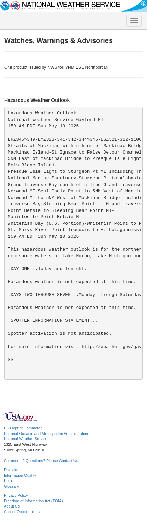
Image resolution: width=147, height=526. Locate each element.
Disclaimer (13, 470)
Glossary (11, 486)
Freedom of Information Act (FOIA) (33, 501)
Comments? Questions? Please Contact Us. (41, 461)
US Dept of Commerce (23, 428)
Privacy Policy (16, 495)
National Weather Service (26, 439)
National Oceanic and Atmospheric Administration (46, 433)
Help (8, 481)
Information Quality (20, 475)
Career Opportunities (22, 512)
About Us (12, 506)
